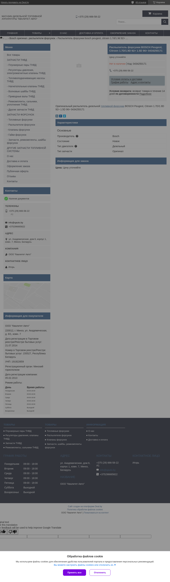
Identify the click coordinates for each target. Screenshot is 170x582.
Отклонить (100, 572)
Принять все (74, 572)
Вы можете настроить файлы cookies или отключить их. (84, 565)
